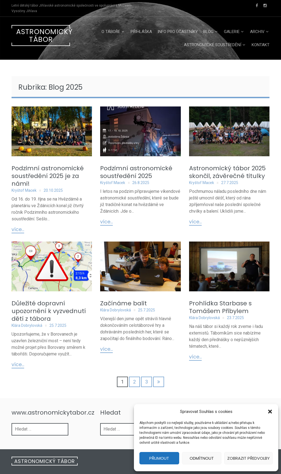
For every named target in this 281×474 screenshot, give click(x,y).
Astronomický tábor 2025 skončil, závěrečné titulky (227, 172)
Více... (18, 230)
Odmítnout (202, 458)
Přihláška (141, 31)
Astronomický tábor (43, 35)
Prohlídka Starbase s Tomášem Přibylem (220, 307)
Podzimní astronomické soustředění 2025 (136, 172)
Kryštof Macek (24, 190)
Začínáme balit (123, 303)
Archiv (257, 31)
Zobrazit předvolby (248, 458)
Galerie (232, 31)
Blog (208, 31)
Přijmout (159, 458)
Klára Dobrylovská (27, 325)
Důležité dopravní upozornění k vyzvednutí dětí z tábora (49, 311)
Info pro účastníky (178, 31)
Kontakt (260, 44)
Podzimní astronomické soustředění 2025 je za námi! (48, 176)
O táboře (111, 31)
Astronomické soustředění (212, 44)
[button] (270, 411)
